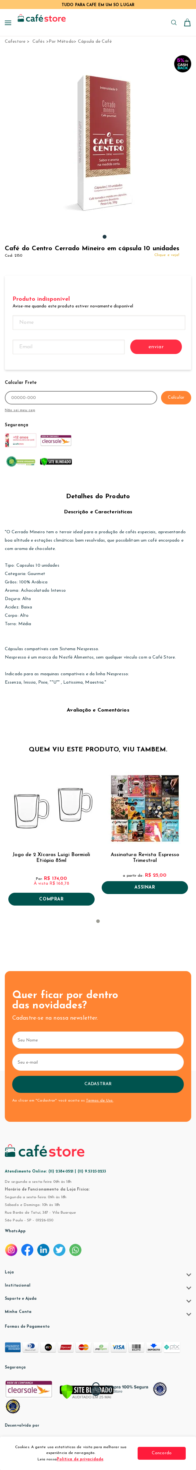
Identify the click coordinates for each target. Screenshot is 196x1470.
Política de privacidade (80, 1459)
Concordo (162, 1453)
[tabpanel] (104, 142)
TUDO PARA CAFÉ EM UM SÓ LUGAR (98, 5)
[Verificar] (86, 1392)
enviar (156, 347)
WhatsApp (15, 1231)
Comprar (51, 899)
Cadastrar (98, 1084)
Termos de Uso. (99, 1100)
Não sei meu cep (20, 410)
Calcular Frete (21, 382)
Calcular (176, 397)
